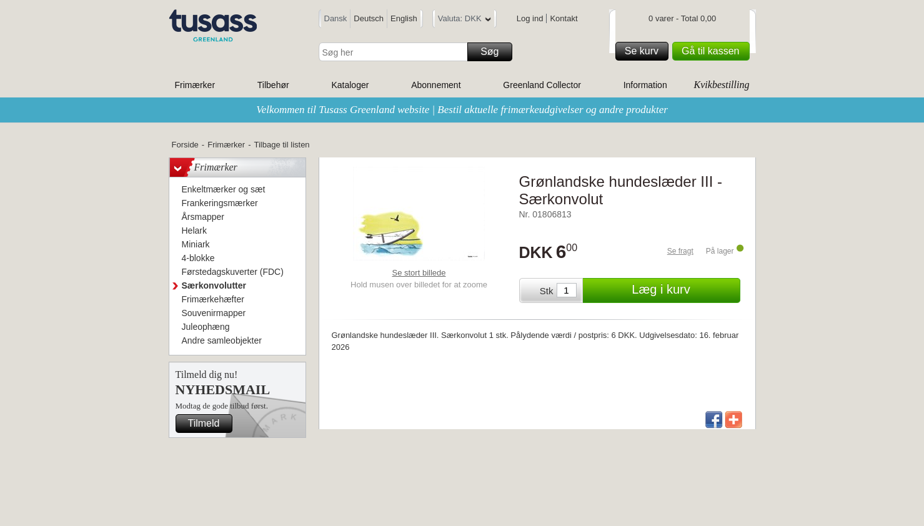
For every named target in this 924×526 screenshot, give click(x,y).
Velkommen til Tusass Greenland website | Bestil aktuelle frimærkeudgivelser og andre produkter (462, 110)
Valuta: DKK (464, 20)
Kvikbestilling (722, 84)
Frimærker (195, 85)
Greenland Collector (542, 85)
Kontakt (563, 18)
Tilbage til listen (281, 144)
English (403, 18)
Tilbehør (273, 85)
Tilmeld (208, 423)
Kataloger (350, 85)
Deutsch (369, 18)
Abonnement (435, 85)
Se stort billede (419, 272)
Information (645, 85)
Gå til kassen (713, 51)
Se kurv (645, 51)
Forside (185, 144)
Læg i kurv (684, 290)
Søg (494, 51)
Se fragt (680, 251)
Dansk (335, 18)
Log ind (530, 18)
